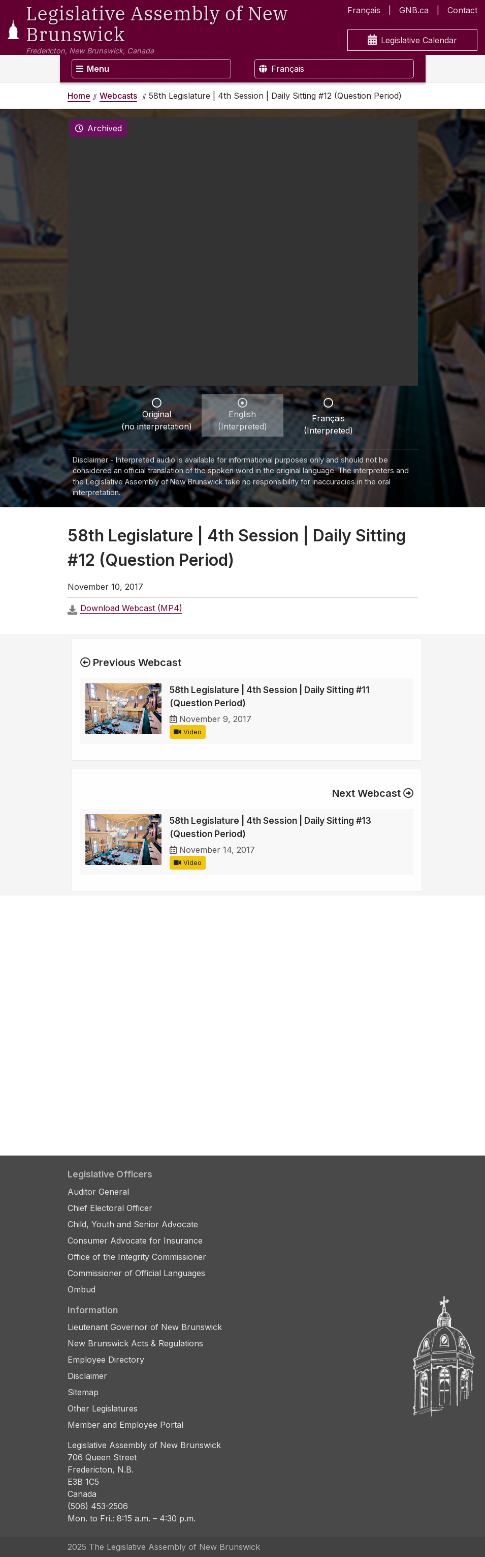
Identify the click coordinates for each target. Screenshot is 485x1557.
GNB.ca (414, 10)
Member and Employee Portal (125, 1425)
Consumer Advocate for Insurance (135, 1240)
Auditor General (98, 1192)
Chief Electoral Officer (110, 1208)
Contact (462, 10)
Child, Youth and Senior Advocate (133, 1224)
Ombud (81, 1289)
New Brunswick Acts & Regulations (135, 1343)
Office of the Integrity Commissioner (137, 1257)
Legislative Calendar (412, 40)
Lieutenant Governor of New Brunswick (145, 1327)
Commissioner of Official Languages (136, 1273)
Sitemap (83, 1392)
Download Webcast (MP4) (131, 608)
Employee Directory (106, 1359)
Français (363, 10)
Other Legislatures (103, 1408)
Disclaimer (87, 1376)
